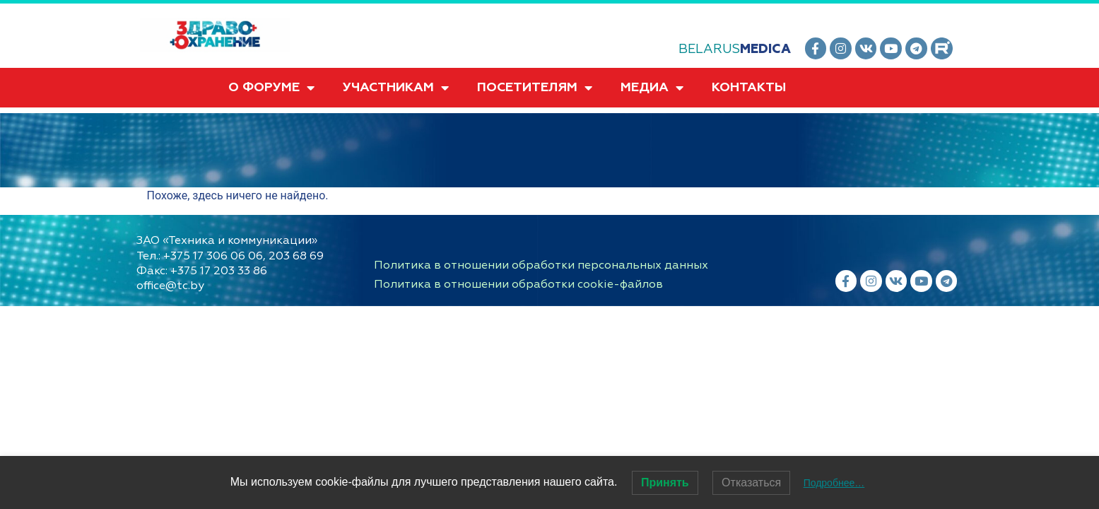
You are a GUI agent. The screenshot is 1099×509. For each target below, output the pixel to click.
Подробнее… (834, 482)
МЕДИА (652, 87)
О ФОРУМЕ (271, 87)
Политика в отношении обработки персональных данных (541, 265)
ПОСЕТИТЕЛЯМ (534, 87)
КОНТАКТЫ (749, 87)
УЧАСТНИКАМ (396, 87)
